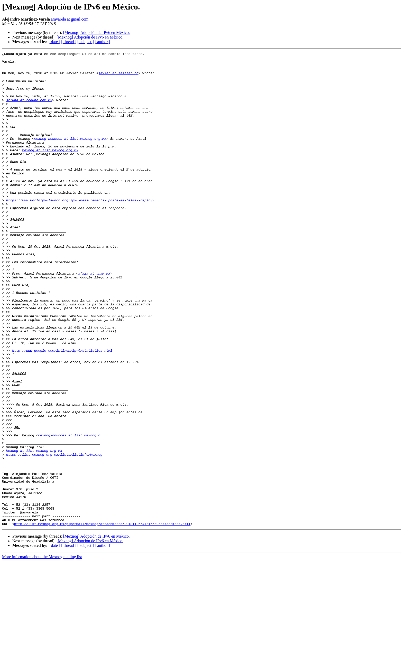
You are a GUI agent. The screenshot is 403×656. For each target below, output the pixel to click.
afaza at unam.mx (94, 318)
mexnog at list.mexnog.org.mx (50, 170)
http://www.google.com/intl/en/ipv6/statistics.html (62, 410)
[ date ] (54, 42)
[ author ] (102, 42)
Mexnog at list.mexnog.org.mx (34, 530)
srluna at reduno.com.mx (29, 110)
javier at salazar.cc (118, 77)
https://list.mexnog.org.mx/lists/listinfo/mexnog (54, 535)
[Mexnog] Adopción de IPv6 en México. (96, 32)
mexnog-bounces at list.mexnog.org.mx (70, 156)
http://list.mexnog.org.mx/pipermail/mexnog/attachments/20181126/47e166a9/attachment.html (102, 618)
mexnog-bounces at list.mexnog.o (69, 512)
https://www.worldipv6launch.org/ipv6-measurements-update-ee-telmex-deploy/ (80, 230)
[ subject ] (85, 42)
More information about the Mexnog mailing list (42, 651)
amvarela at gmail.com (69, 19)
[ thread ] (68, 42)
